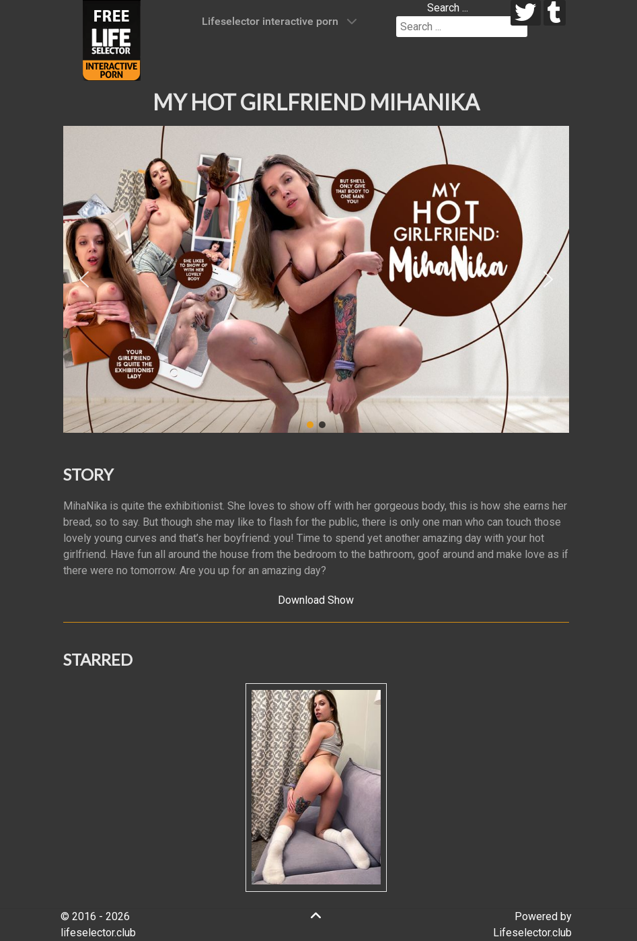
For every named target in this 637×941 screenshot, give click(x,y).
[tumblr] (555, 13)
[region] (316, 279)
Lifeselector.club (532, 932)
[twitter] (526, 13)
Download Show (316, 600)
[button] (84, 279)
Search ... (447, 7)
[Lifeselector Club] (112, 39)
